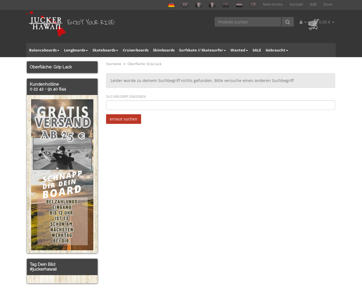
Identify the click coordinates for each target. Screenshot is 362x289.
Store (327, 4)
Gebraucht (277, 50)
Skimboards (163, 50)
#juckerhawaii (43, 269)
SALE (257, 50)
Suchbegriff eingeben (126, 96)
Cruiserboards (135, 50)
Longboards (76, 50)
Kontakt (296, 4)
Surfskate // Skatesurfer (202, 50)
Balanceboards (44, 50)
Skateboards (105, 50)
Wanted (239, 50)
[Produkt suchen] (248, 22)
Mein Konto (273, 4)
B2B (313, 4)
